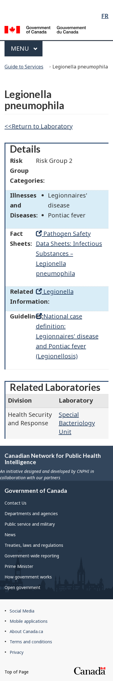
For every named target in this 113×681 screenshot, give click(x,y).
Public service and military (30, 524)
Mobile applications (29, 621)
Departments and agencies (31, 513)
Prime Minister (19, 566)
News (10, 534)
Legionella (55, 291)
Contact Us (16, 503)
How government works (28, 577)
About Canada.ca (26, 631)
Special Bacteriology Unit (77, 423)
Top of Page (17, 672)
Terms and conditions (31, 642)
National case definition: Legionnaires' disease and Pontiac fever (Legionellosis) (67, 336)
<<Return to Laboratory (39, 126)
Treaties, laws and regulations (34, 545)
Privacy (17, 652)
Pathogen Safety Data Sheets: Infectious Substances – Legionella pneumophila (69, 253)
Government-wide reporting (32, 556)
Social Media (22, 611)
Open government (22, 587)
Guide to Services (24, 66)
